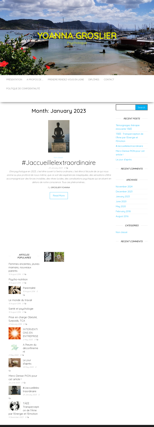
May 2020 (121, 197)
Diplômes (93, 79)
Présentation (14, 79)
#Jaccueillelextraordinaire (59, 153)
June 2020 (121, 192)
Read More (59, 186)
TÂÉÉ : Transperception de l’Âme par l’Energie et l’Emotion (129, 128)
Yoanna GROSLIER (77, 35)
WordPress (78, 420)
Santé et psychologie (21, 299)
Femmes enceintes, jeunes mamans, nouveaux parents (24, 258)
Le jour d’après (124, 150)
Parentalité (29, 278)
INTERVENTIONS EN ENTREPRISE (30, 324)
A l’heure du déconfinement (30, 339)
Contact (109, 79)
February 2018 (123, 202)
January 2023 (123, 187)
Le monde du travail (20, 291)
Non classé (58, 148)
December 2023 (124, 182)
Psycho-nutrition (18, 270)
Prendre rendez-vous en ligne (66, 79)
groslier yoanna (60, 178)
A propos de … (35, 79)
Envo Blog (99, 420)
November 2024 (124, 177)
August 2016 (122, 207)
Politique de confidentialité (23, 88)
